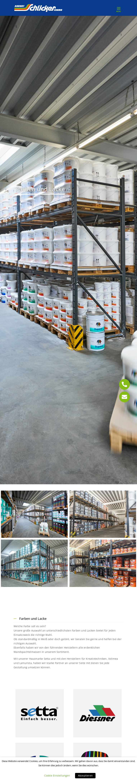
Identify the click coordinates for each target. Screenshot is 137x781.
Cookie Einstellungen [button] (57, 775)
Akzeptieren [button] (85, 775)
